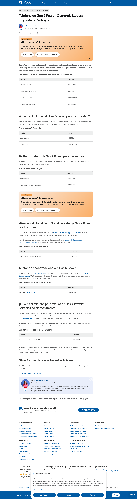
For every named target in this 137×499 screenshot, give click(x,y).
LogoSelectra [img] (19, 495)
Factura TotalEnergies (50, 436)
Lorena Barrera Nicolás (32, 26)
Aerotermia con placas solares (52, 448)
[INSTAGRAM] (111, 470)
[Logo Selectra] (25, 2)
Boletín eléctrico (99, 426)
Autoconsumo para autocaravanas (54, 454)
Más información (38, 490)
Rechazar (68, 495)
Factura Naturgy (48, 431)
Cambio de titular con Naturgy (78, 431)
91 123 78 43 (27, 54)
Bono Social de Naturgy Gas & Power (66, 233)
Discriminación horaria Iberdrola (27, 433)
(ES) (115, 495)
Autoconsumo (73, 448)
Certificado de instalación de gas (104, 428)
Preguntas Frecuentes (76, 451)
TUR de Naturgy (31, 292)
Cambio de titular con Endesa (78, 426)
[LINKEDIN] (106, 470)
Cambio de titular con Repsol (78, 433)
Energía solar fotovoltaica (51, 443)
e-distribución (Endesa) (25, 443)
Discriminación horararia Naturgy (28, 436)
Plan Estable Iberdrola (25, 431)
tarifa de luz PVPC (40, 273)
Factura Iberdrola (49, 428)
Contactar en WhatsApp (47, 55)
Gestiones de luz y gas (76, 443)
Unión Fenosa (22, 456)
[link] (25, 472)
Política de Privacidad (25, 487)
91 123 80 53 (106, 24)
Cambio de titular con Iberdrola (78, 428)
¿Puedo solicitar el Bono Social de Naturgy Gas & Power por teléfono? (107, 47)
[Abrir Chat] (125, 494)
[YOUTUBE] (116, 470)
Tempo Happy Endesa (25, 428)
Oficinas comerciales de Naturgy (32, 373)
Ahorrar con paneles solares (52, 446)
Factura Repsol (48, 433)
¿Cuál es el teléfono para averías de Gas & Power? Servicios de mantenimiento (106, 59)
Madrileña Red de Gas (25, 454)
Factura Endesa (48, 426)
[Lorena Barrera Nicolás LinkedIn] (21, 29)
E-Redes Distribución (24, 451)
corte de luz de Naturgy (27, 318)
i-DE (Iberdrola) (23, 446)
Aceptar (92, 495)
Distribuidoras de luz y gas (26, 459)
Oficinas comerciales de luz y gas (79, 446)
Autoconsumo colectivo (51, 451)
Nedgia (21, 448)
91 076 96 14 (88, 410)
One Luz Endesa (23, 426)
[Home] (20, 10)
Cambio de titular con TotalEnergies (80, 436)
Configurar (44, 495)
